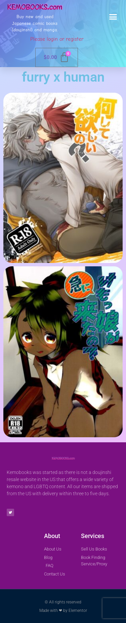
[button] (113, 16)
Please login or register (56, 39)
